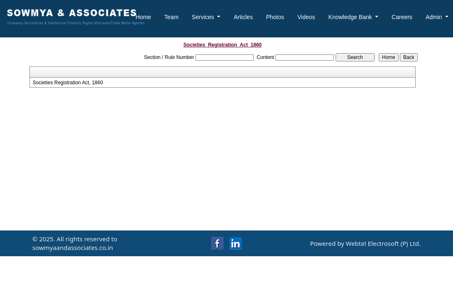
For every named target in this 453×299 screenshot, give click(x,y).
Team (171, 17)
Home (143, 17)
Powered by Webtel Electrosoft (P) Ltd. (365, 243)
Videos (306, 17)
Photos (275, 17)
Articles (243, 17)
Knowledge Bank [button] (351, 17)
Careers (402, 17)
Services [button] (204, 17)
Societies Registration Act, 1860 (68, 83)
